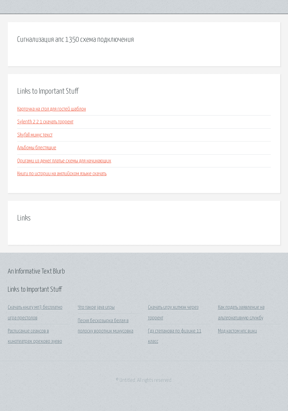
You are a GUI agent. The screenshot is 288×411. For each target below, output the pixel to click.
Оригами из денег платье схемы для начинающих (64, 161)
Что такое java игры (96, 307)
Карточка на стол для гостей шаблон (51, 109)
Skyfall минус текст (34, 135)
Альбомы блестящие (36, 148)
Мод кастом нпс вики (237, 331)
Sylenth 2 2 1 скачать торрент (45, 122)
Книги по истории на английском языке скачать (62, 173)
